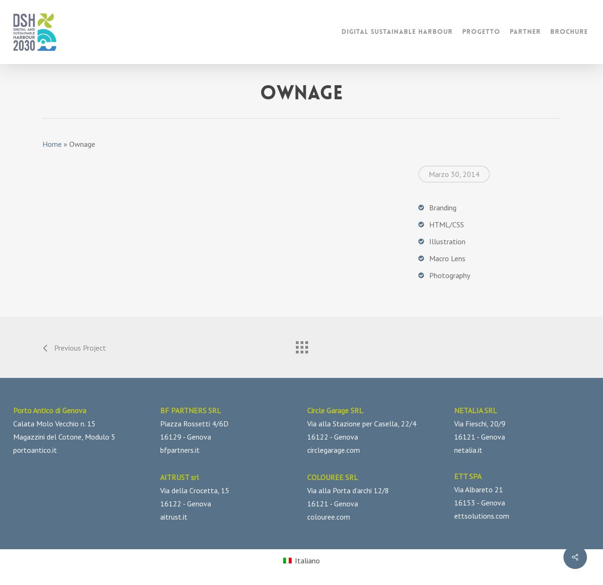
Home (52, 144)
